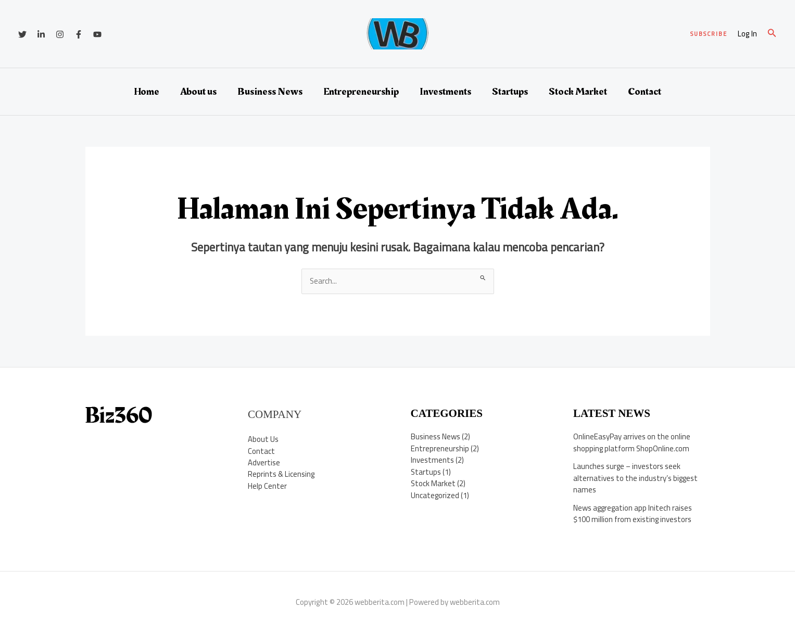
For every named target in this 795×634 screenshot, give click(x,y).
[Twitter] (22, 34)
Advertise (264, 462)
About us (198, 91)
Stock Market (578, 91)
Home (146, 91)
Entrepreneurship (361, 91)
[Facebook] (78, 34)
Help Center (267, 485)
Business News (269, 91)
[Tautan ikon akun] (747, 34)
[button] (708, 34)
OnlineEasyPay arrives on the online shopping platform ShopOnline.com (632, 442)
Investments (445, 91)
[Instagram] (60, 34)
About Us (263, 439)
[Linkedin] (41, 34)
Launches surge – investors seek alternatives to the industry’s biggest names (636, 478)
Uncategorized (435, 495)
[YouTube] (97, 34)
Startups (510, 91)
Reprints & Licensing (282, 474)
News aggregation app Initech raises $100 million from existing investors (633, 513)
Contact (644, 91)
